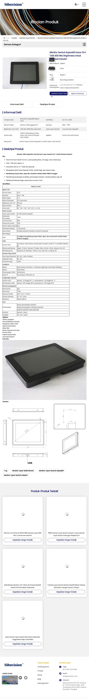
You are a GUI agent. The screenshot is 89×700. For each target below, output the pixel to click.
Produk (14, 38)
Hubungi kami (42, 683)
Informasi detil (16, 104)
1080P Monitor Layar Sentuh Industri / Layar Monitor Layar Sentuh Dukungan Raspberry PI (66, 534)
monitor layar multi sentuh (23, 471)
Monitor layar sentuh (27, 38)
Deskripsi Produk (47, 104)
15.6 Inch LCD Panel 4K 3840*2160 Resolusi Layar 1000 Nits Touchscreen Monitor (22, 534)
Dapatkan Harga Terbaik (60, 93)
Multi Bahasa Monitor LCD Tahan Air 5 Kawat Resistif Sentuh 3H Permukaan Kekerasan (22, 586)
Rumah (5, 38)
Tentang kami (43, 667)
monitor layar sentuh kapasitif (51, 471)
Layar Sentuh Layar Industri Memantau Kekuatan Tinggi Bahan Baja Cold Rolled (22, 638)
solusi (39, 675)
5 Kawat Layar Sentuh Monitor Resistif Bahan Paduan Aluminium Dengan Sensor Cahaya (66, 586)
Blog (39, 679)
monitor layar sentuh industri (15, 475)
